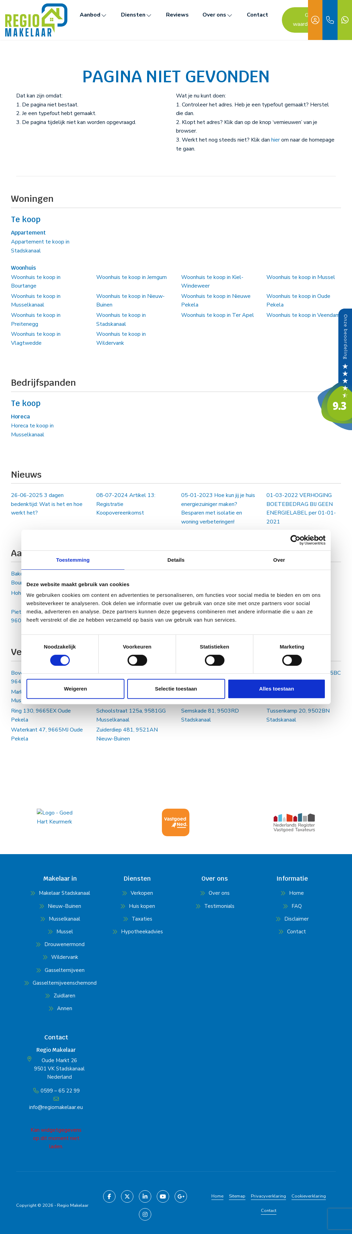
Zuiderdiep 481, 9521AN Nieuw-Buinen (127, 734)
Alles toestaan (276, 689)
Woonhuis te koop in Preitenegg (35, 319)
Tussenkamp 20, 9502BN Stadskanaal (298, 715)
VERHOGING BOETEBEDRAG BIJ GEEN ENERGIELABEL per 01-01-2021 (301, 508)
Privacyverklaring (268, 1196)
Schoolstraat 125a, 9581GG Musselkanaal (131, 715)
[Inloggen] (315, 20)
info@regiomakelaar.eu (56, 1107)
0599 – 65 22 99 (60, 1090)
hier (275, 140)
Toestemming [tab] (73, 560)
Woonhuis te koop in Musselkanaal (35, 300)
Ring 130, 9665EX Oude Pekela (41, 715)
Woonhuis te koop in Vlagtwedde (35, 338)
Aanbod (93, 15)
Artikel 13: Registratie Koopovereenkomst (125, 504)
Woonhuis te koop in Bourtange (35, 281)
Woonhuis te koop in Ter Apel (217, 315)
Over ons (217, 15)
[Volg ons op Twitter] (127, 1196)
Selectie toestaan (176, 689)
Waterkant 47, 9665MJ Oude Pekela (47, 734)
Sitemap (237, 1196)
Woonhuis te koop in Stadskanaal (121, 319)
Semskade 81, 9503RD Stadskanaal (210, 715)
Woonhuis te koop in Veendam (303, 315)
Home (217, 1196)
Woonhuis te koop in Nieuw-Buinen (130, 300)
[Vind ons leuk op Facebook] (109, 1196)
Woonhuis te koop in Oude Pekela (298, 300)
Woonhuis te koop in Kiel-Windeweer (212, 281)
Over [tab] (279, 560)
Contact (257, 15)
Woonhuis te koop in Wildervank (121, 338)
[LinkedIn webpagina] (145, 1196)
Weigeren (75, 689)
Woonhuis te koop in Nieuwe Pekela (216, 300)
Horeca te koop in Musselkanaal (32, 430)
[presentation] (167, 843)
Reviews (177, 15)
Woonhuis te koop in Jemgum (131, 277)
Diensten (136, 15)
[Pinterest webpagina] (145, 1214)
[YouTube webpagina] (163, 1196)
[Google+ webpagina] (181, 1196)
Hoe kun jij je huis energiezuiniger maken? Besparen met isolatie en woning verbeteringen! (218, 508)
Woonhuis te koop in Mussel (300, 277)
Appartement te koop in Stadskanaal (40, 246)
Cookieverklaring (309, 1196)
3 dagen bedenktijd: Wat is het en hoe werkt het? (46, 504)
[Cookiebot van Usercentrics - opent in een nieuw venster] (295, 540)
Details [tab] (176, 560)
